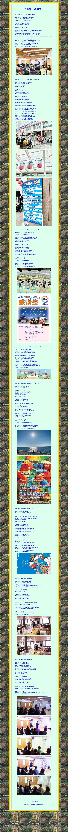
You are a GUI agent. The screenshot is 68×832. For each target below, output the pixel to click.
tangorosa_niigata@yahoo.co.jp (38, 804)
